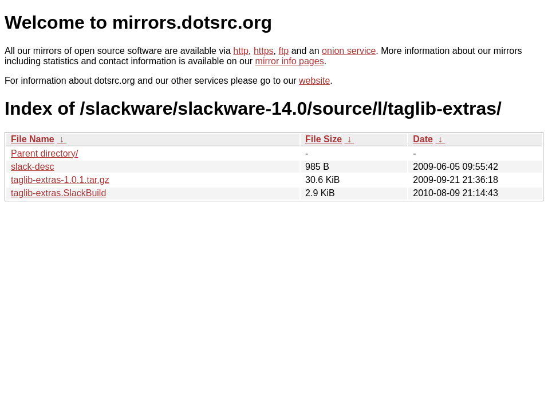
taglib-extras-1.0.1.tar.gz (60, 180)
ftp (283, 51)
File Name (32, 139)
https (264, 51)
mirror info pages (289, 61)
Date (423, 139)
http (241, 51)
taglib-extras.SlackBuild (58, 193)
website (314, 80)
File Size (323, 139)
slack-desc (32, 167)
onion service (349, 51)
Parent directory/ (44, 153)
